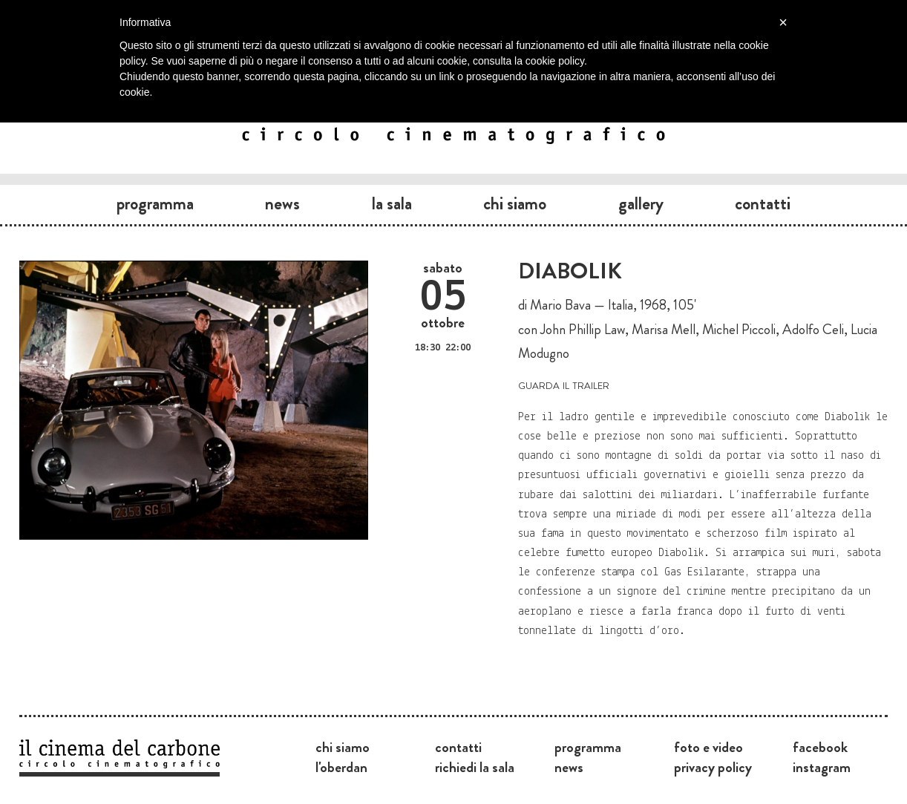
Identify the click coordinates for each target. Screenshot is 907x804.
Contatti (762, 203)
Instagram (822, 766)
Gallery (641, 203)
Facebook (820, 746)
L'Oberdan (341, 766)
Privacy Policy (713, 766)
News (282, 203)
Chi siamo (514, 203)
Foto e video (708, 746)
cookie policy (554, 61)
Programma (155, 203)
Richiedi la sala (474, 766)
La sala (392, 203)
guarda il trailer (563, 384)
